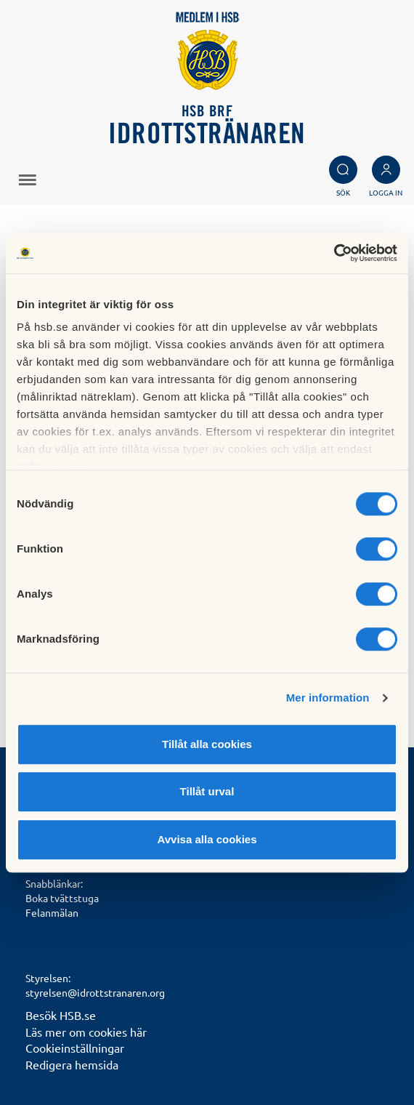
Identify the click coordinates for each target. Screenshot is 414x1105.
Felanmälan (51, 912)
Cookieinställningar (74, 1047)
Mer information (328, 697)
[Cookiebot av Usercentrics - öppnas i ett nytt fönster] (333, 253)
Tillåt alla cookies (207, 744)
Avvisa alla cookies (206, 839)
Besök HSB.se (60, 1015)
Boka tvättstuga (62, 897)
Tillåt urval (207, 791)
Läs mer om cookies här (86, 1031)
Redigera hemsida (71, 1064)
